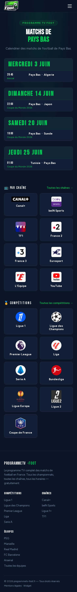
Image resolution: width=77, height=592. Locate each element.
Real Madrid (11, 549)
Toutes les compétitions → (56, 303)
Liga (6, 516)
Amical (10, 78)
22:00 (10, 104)
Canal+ (46, 500)
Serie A (8, 521)
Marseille (9, 543)
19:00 (10, 133)
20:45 (10, 74)
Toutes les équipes (15, 565)
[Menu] (69, 6)
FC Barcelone (12, 554)
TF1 (44, 516)
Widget (27, 585)
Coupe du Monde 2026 (19, 108)
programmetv (20, 463)
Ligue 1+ (47, 510)
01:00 (10, 163)
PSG (6, 538)
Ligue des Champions (17, 505)
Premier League (13, 510)
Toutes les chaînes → (60, 187)
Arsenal (8, 560)
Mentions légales (13, 585)
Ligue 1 (8, 500)
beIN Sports (48, 505)
